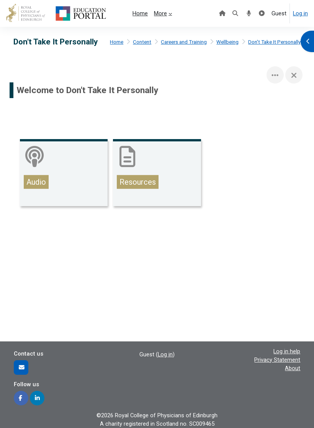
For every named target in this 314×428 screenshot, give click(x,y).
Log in (300, 13)
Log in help (286, 351)
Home (116, 42)
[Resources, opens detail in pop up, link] (157, 173)
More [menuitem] (160, 13)
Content (142, 42)
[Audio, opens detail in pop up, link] (64, 173)
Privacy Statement (277, 359)
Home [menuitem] (140, 13)
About (292, 368)
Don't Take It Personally (274, 42)
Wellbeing (227, 42)
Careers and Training (184, 42)
